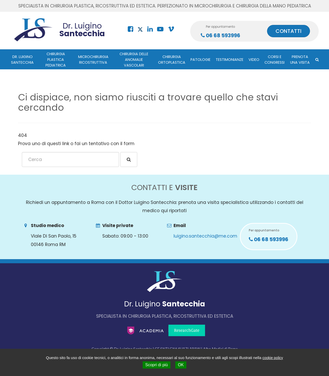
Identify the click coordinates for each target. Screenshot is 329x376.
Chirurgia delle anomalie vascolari (134, 59)
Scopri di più (156, 365)
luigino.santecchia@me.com (205, 236)
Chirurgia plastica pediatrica (55, 59)
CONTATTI (288, 31)
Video (254, 59)
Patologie (200, 59)
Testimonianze (229, 59)
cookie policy (272, 358)
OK (181, 365)
